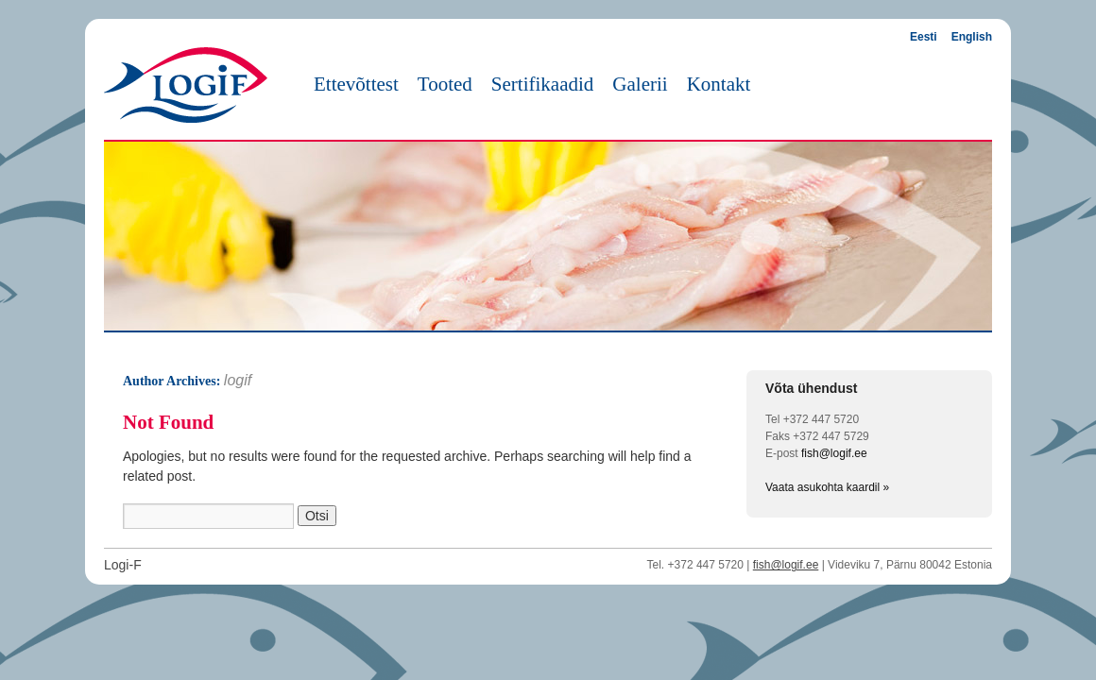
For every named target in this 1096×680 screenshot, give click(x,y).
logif (237, 380)
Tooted (445, 84)
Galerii (639, 84)
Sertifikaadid (542, 84)
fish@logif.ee (834, 453)
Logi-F (123, 564)
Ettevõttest (356, 84)
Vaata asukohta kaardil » (827, 487)
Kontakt (719, 84)
